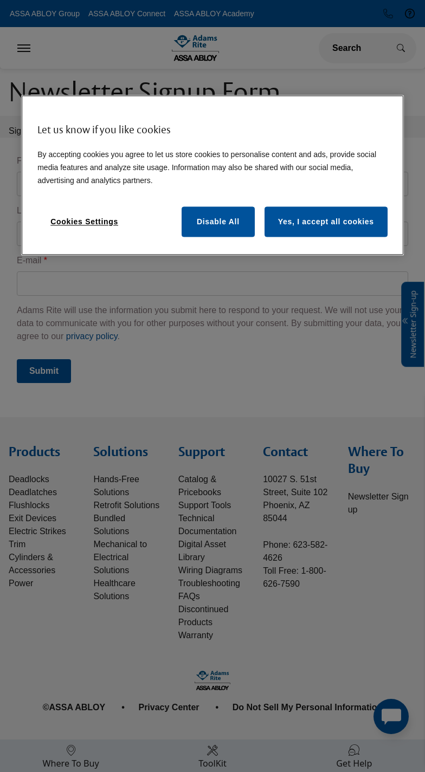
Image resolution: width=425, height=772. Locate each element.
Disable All (218, 222)
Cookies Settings (84, 222)
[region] (212, 175)
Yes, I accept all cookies (326, 222)
